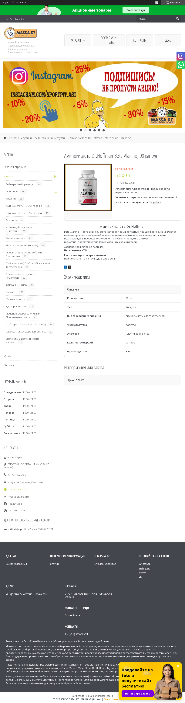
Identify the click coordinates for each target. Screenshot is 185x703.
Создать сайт (8, 2)
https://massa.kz (18, 489)
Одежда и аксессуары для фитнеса (26, 331)
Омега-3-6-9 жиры (16, 285)
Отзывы (9, 365)
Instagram (144, 568)
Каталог (9, 176)
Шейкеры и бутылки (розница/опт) (26, 324)
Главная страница (15, 167)
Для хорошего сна (16, 306)
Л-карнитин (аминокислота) (22, 245)
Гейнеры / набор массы (20, 184)
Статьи (54, 564)
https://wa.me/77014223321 (38, 529)
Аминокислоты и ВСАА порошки (24, 205)
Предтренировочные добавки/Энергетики (24, 254)
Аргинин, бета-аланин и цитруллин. (45, 138)
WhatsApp (145, 564)
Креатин (11, 198)
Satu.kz (109, 696)
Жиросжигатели (15, 238)
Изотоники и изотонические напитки (22, 340)
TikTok (142, 572)
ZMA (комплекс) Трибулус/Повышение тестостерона (28, 265)
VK (140, 577)
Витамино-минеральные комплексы (20, 275)
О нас (7, 355)
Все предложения (16, 564)
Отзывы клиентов (105, 564)
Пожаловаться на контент (118, 699)
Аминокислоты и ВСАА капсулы (24, 213)
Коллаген (11, 292)
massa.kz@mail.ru (19, 496)
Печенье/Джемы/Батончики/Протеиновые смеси (23, 315)
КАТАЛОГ (75, 40)
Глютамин (12, 220)
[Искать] (177, 19)
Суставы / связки (15, 299)
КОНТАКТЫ (139, 40)
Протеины (12, 191)
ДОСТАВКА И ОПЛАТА (108, 40)
